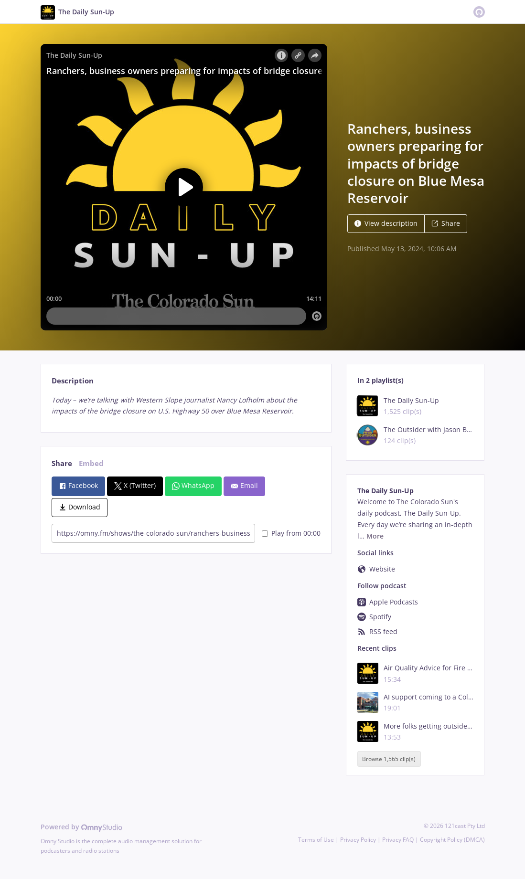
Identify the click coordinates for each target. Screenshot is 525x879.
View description (386, 223)
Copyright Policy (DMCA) (452, 840)
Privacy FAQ (398, 840)
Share (445, 223)
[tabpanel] (186, 405)
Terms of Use (316, 840)
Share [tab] (62, 463)
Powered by (81, 826)
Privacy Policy (358, 840)
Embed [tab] (91, 463)
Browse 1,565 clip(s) (389, 759)
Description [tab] (73, 381)
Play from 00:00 (291, 533)
